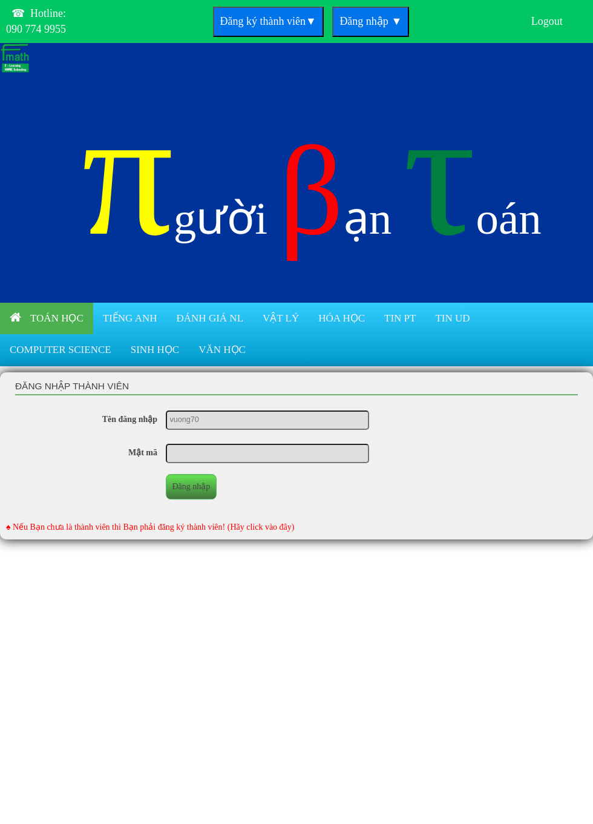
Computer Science (60, 349)
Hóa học (341, 318)
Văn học (222, 349)
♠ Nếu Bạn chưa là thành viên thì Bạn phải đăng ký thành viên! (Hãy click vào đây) (150, 527)
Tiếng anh (130, 318)
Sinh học (155, 349)
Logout (547, 21)
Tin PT (400, 318)
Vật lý (281, 318)
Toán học (47, 317)
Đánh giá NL (210, 318)
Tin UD (452, 318)
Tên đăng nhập (129, 419)
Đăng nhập (370, 21)
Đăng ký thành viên (268, 21)
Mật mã (142, 452)
